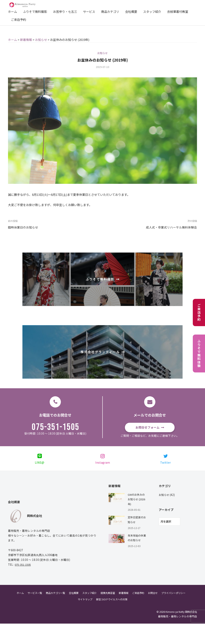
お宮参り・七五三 (65, 11)
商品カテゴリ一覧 (52, 594)
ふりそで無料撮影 (35, 11)
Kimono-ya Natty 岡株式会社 (180, 613)
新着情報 (125, 594)
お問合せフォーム (148, 427)
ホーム (12, 11)
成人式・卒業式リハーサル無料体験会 (171, 227)
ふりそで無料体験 (199, 353)
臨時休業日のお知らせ (23, 227)
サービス (89, 11)
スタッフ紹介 (152, 11)
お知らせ (102, 53)
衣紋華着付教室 (177, 11)
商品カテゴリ (110, 11)
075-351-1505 (55, 427)
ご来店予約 (18, 19)
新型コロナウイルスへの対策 (112, 601)
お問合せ (156, 594)
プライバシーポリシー (178, 594)
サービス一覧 (30, 594)
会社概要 (131, 11)
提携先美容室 (108, 594)
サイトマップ (83, 601)
